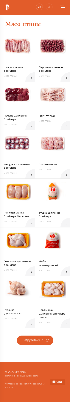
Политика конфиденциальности (22, 376)
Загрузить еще (33, 340)
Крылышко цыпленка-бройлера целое (52, 314)
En (39, 7)
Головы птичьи (48, 164)
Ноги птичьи (47, 116)
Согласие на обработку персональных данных (25, 386)
